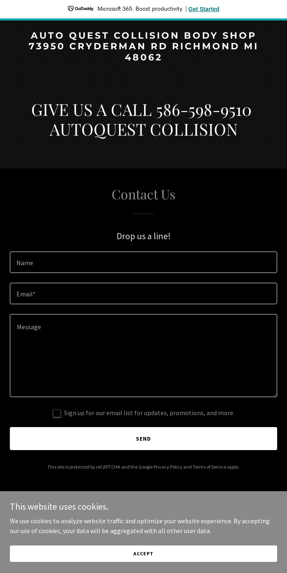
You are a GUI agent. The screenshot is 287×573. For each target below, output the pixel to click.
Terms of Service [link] (209, 467)
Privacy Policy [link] (168, 467)
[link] (143, 58)
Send (143, 438)
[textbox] (143, 262)
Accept (143, 553)
